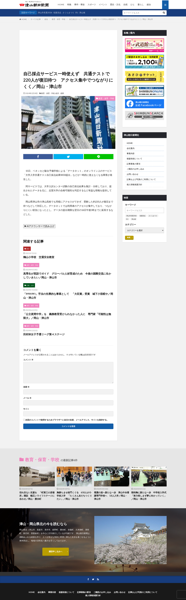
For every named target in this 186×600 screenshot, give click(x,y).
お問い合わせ (132, 174)
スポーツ (92, 4)
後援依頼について (134, 158)
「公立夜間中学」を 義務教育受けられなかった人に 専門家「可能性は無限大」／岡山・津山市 (67, 315)
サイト (26, 409)
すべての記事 (36, 19)
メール (27, 398)
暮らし (141, 4)
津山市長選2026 (45, 12)
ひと (132, 4)
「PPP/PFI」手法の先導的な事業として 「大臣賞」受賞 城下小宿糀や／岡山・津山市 (68, 295)
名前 (26, 387)
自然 (125, 4)
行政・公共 (30, 285)
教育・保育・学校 (58, 19)
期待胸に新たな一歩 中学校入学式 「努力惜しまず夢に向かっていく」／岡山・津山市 (149, 495)
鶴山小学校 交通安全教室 (38, 257)
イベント (103, 4)
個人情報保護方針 (134, 184)
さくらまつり (68, 12)
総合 (149, 4)
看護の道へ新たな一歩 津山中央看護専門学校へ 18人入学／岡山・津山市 (111, 495)
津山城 (82, 12)
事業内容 (130, 153)
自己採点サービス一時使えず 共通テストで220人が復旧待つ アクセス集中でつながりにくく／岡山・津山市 (111, 19)
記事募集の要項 (133, 164)
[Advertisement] (68, 43)
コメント (28, 360)
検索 (128, 237)
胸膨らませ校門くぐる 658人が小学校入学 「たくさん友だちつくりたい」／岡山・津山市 (74, 495)
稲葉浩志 (57, 12)
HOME (61, 4)
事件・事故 (79, 4)
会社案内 (130, 148)
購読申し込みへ (55, 551)
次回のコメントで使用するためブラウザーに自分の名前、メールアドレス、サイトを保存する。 (67, 420)
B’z (76, 12)
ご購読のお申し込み (135, 169)
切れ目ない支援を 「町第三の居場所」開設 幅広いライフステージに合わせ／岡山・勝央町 (37, 495)
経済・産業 (59, 93)
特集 (69, 4)
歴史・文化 (115, 4)
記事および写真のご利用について (141, 179)
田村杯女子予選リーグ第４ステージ (44, 334)
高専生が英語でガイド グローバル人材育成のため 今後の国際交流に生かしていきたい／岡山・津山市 (67, 275)
